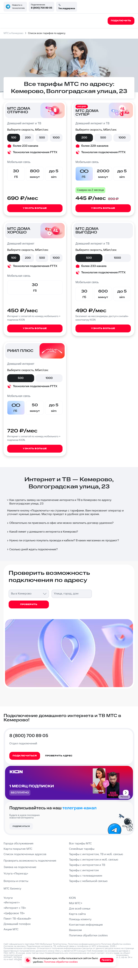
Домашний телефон (17, 924)
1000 (56, 137)
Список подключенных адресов (25, 854)
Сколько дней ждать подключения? (32, 549)
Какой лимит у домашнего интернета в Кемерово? (42, 531)
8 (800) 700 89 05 (41, 7)
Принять (107, 960)
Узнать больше (35, 208)
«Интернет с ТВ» (15, 908)
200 (28, 137)
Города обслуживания (18, 843)
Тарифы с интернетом (84, 870)
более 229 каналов (94, 146)
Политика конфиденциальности (84, 944)
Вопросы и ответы (16, 881)
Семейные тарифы (81, 849)
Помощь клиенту (80, 919)
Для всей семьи (79, 908)
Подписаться (21, 826)
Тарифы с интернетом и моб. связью (93, 859)
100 (13, 137)
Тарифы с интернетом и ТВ (87, 865)
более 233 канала (25, 146)
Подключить (40, 510)
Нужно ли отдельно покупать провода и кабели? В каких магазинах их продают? (62, 540)
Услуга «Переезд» (16, 873)
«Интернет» (12, 902)
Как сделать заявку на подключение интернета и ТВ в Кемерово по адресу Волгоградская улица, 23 (59, 501)
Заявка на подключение (20, 867)
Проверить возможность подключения (30, 860)
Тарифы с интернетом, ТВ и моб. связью (96, 854)
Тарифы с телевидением (85, 875)
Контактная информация (86, 924)
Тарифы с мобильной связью (88, 881)
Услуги (8, 898)
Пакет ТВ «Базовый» (17, 918)
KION (72, 898)
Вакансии (75, 930)
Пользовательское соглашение (20, 948)
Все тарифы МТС (80, 843)
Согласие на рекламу (15, 946)
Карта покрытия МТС (18, 849)
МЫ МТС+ (75, 903)
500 (42, 137)
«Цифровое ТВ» (14, 913)
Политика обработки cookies (88, 935)
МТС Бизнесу (12, 888)
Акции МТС (11, 929)
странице (129, 948)
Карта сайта (77, 914)
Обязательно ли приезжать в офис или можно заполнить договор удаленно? (60, 523)
